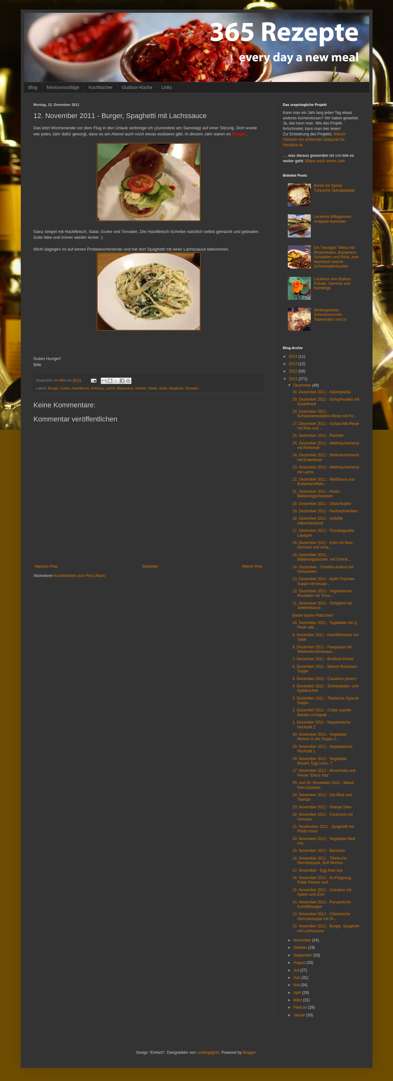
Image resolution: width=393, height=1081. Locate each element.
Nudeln (140, 388)
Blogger (249, 1052)
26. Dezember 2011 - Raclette (317, 435)
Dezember (302, 385)
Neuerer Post (46, 566)
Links (166, 87)
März (298, 1000)
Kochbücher (101, 87)
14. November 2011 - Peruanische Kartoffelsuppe (321, 904)
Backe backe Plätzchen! (312, 615)
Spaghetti (176, 388)
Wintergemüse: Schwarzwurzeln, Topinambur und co (330, 315)
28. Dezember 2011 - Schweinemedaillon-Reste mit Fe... (324, 413)
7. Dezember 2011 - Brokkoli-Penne (322, 659)
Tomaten (191, 388)
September (303, 955)
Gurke (64, 388)
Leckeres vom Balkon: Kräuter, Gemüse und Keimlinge (332, 284)
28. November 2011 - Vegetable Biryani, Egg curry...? (319, 761)
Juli (296, 970)
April (297, 992)
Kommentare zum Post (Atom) (80, 575)
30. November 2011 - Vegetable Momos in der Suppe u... (319, 736)
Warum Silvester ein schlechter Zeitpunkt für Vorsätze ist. (314, 139)
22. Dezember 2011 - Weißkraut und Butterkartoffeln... (323, 481)
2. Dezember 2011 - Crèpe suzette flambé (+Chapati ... (321, 712)
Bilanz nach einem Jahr (325, 161)
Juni (297, 977)
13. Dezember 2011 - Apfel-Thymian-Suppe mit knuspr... (323, 581)
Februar (300, 1007)
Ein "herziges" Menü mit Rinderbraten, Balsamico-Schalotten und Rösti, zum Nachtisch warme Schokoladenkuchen (336, 256)
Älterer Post (252, 566)
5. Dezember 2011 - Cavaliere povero (324, 679)
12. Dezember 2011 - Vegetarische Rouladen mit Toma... (321, 593)
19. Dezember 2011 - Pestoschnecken (325, 511)
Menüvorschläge (63, 87)
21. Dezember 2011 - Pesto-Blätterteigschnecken (316, 493)
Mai (297, 985)
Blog (32, 87)
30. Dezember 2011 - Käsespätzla (321, 392)
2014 (293, 356)
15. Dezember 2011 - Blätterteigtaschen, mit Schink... (321, 557)
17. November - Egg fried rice (317, 870)
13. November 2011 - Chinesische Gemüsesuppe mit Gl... (321, 916)
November (302, 940)
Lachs (110, 388)
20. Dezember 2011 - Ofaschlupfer (321, 503)
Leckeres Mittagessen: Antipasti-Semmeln (333, 218)
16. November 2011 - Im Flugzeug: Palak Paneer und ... (321, 880)
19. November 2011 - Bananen (318, 850)
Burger (53, 388)
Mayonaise (125, 388)
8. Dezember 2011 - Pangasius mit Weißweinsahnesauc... (321, 649)
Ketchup (97, 388)
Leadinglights (208, 1052)
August (299, 962)
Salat (163, 388)
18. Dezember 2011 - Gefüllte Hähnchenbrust (317, 520)
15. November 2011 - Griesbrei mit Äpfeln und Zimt (321, 892)
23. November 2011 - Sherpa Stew (321, 807)
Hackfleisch (80, 388)
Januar (299, 1015)
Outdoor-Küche (137, 87)
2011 (293, 379)
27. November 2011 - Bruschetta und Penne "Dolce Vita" (323, 772)
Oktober (300, 947)
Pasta (152, 388)
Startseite (150, 566)
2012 (293, 371)
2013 (293, 364)
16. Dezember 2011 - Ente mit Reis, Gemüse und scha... (322, 544)
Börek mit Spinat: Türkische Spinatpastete (334, 187)
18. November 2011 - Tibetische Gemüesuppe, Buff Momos (319, 860)
